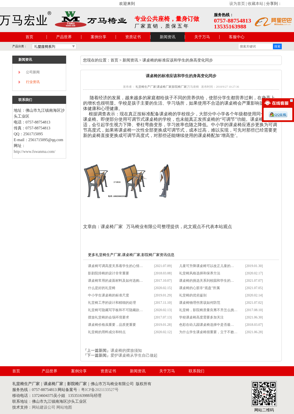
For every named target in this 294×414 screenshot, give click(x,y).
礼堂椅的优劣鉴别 (193, 295)
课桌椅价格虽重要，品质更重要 (112, 325)
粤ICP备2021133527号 (99, 390)
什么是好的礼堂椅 (101, 288)
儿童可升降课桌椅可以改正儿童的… (206, 266)
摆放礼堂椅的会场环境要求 (108, 317)
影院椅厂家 (179, 86)
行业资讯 (33, 82)
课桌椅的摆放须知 (126, 350)
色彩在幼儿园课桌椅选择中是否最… (206, 325)
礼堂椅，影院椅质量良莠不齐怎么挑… (208, 310)
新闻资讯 (167, 37)
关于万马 (202, 37)
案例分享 (98, 37)
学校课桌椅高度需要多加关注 (201, 317)
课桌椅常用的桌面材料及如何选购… (115, 280)
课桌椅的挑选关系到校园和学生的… (206, 280)
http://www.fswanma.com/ (34, 151)
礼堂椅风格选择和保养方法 (199, 273)
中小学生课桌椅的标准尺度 (108, 295)
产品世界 (64, 37)
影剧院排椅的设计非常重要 (108, 273)
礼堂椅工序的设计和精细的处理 (112, 302)
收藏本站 (255, 3)
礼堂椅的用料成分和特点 (107, 332)
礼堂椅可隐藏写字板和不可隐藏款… (115, 310)
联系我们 (196, 371)
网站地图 (64, 407)
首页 (29, 37)
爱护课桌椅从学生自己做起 (134, 355)
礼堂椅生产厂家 (145, 86)
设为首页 (237, 3)
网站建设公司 (43, 407)
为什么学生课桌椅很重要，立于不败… (208, 332)
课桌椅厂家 (164, 86)
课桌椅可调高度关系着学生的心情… (115, 266)
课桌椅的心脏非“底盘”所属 (199, 288)
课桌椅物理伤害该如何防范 (199, 302)
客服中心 (237, 37)
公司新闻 (33, 72)
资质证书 (133, 37)
